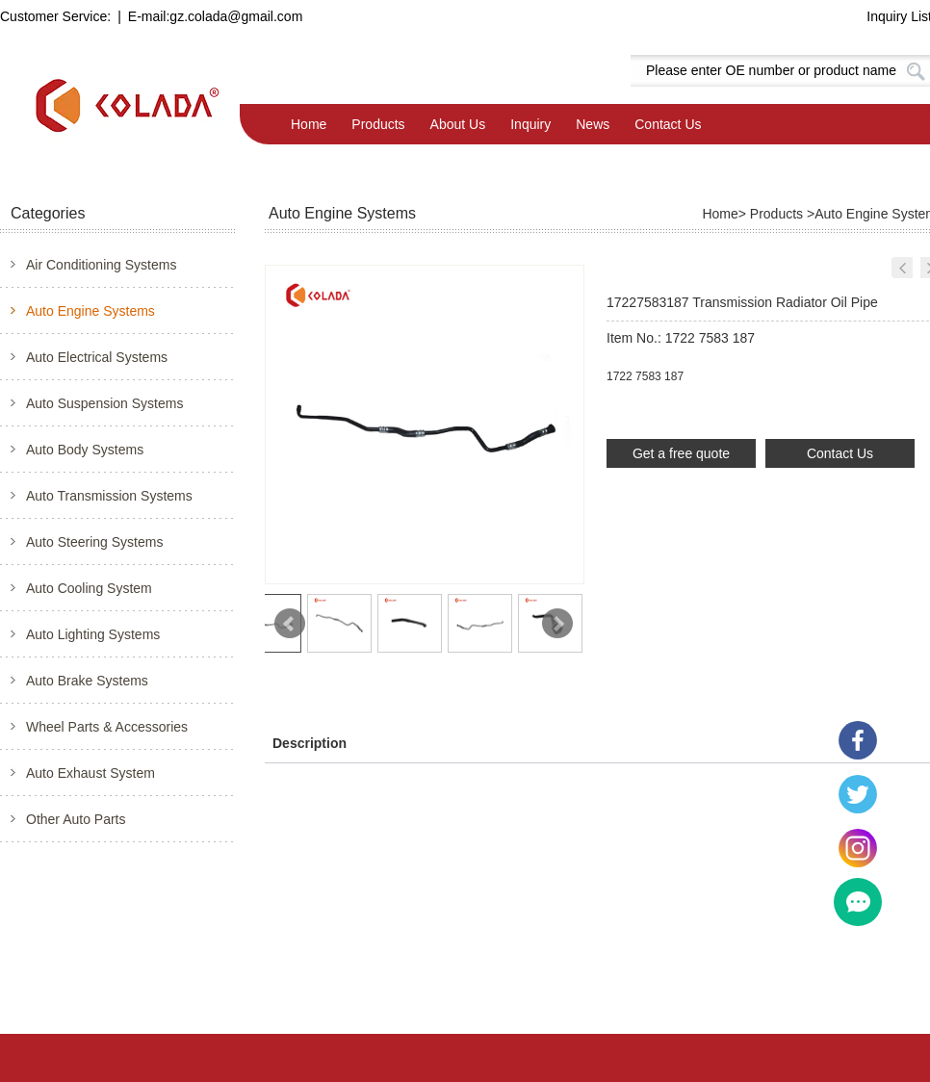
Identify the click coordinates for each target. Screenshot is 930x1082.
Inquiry (530, 124)
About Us (458, 124)
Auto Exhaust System (90, 773)
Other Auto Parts (76, 819)
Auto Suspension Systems (104, 403)
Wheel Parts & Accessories (107, 726)
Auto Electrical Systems (97, 357)
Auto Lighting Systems (93, 634)
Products (377, 124)
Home (308, 124)
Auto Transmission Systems (109, 495)
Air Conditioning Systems (101, 264)
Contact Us (667, 124)
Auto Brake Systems (87, 680)
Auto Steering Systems (94, 542)
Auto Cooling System (89, 588)
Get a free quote (681, 453)
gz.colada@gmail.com (235, 16)
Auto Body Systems (84, 449)
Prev (289, 623)
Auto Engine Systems (90, 311)
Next (557, 623)
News (592, 124)
